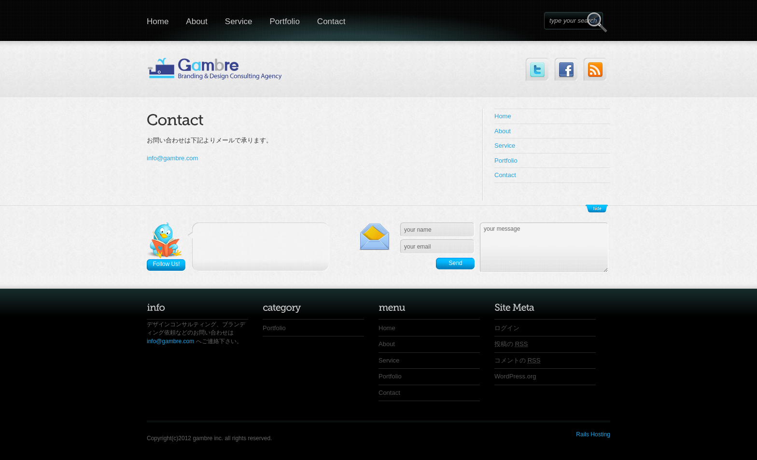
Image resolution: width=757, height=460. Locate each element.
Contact (331, 21)
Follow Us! (166, 264)
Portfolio (284, 21)
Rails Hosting (593, 434)
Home (157, 21)
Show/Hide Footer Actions (596, 208)
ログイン (506, 328)
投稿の (511, 344)
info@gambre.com (172, 158)
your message (544, 248)
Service (238, 21)
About (196, 21)
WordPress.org (515, 376)
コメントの (517, 360)
